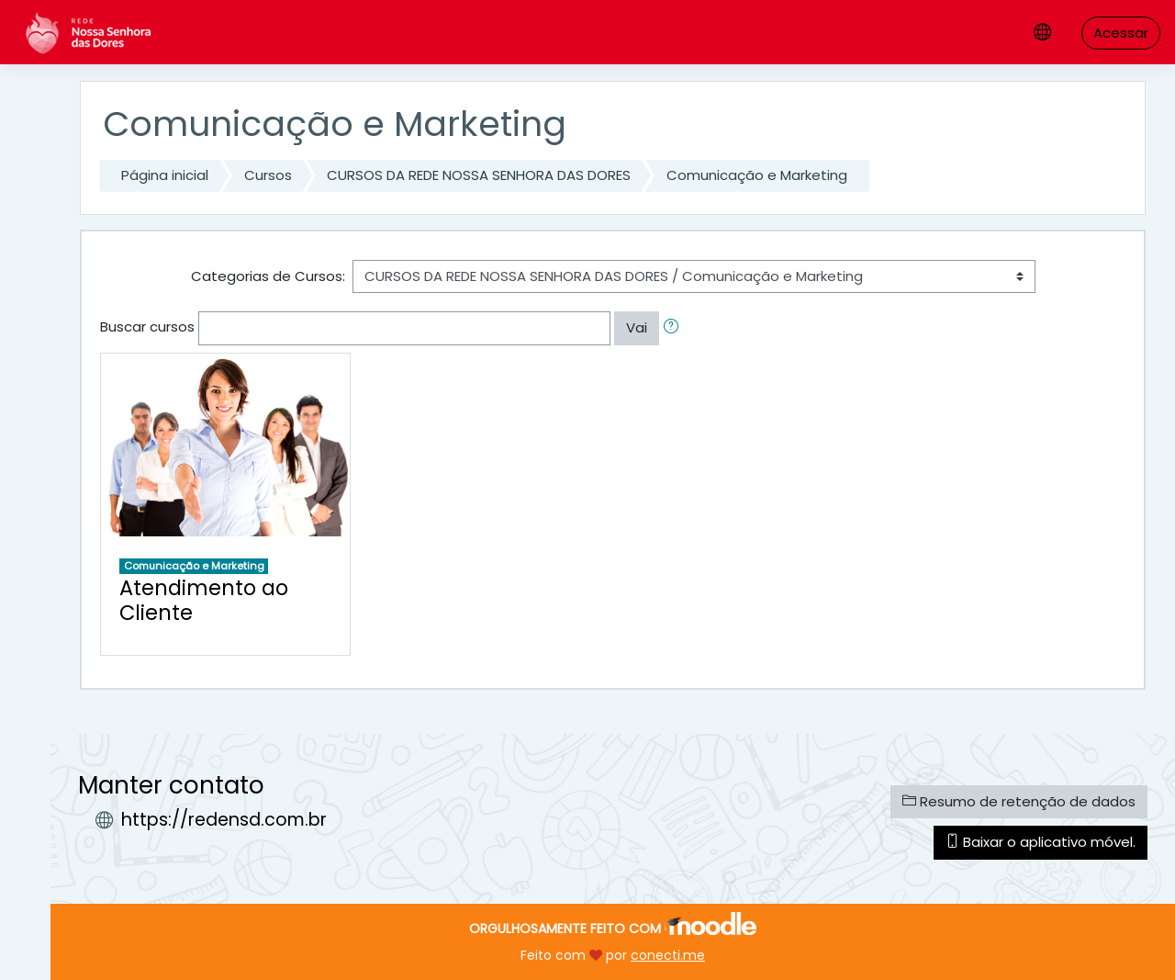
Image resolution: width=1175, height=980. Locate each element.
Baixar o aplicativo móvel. (1041, 841)
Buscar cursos (147, 326)
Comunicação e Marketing (756, 175)
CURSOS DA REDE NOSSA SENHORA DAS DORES (479, 175)
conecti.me (668, 955)
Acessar (1120, 32)
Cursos (268, 175)
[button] (675, 328)
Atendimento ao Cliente (203, 600)
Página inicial (164, 175)
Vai (636, 327)
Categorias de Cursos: (268, 276)
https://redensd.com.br (224, 819)
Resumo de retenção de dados (1019, 801)
